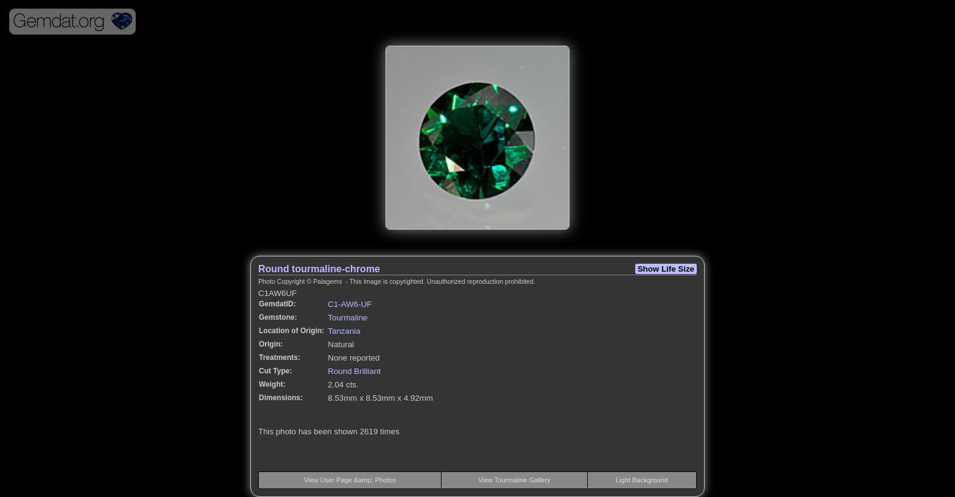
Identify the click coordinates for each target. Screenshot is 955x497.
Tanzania (344, 331)
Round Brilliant (354, 371)
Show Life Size (666, 268)
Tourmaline (347, 317)
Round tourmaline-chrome (319, 269)
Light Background (642, 480)
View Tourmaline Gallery (514, 480)
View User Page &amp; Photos (350, 480)
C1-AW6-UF (350, 304)
